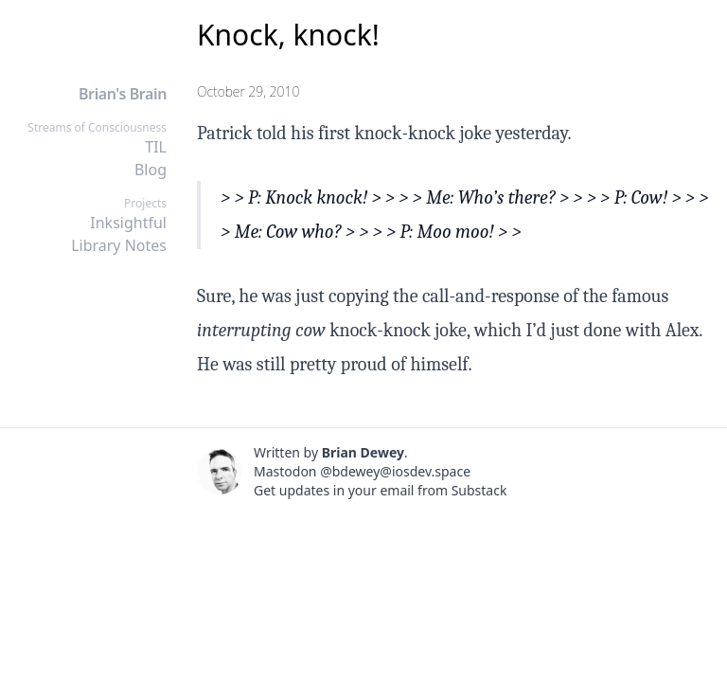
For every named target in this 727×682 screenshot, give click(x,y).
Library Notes (119, 245)
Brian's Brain (123, 93)
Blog (150, 169)
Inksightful (128, 222)
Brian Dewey (363, 452)
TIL (156, 146)
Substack (479, 490)
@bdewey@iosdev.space (395, 471)
